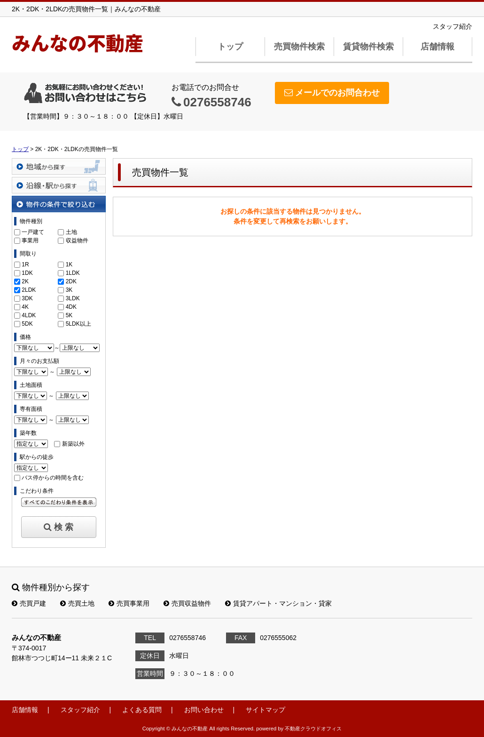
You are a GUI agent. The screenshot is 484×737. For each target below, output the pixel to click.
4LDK (29, 315)
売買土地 (77, 603)
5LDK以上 (78, 323)
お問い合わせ (204, 709)
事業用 (30, 240)
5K (69, 315)
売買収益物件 (187, 603)
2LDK (29, 290)
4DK (71, 307)
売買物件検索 (299, 46)
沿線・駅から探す (59, 185)
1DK (27, 273)
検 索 (58, 527)
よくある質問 (142, 709)
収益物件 (77, 240)
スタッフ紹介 (452, 26)
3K (69, 290)
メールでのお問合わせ (332, 92)
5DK (27, 323)
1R (25, 264)
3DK (27, 298)
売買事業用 (129, 603)
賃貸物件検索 (368, 46)
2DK (71, 281)
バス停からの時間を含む (53, 477)
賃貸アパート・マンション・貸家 (278, 603)
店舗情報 (437, 46)
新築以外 (73, 444)
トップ (230, 46)
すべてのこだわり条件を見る (58, 502)
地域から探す (59, 166)
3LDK (73, 298)
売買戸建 (29, 603)
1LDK (73, 273)
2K (25, 281)
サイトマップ (265, 709)
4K (25, 307)
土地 (71, 232)
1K (69, 264)
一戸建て (33, 232)
